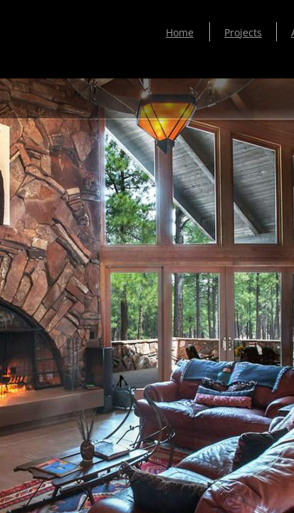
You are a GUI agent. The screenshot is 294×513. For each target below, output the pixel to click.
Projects (243, 32)
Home (180, 32)
